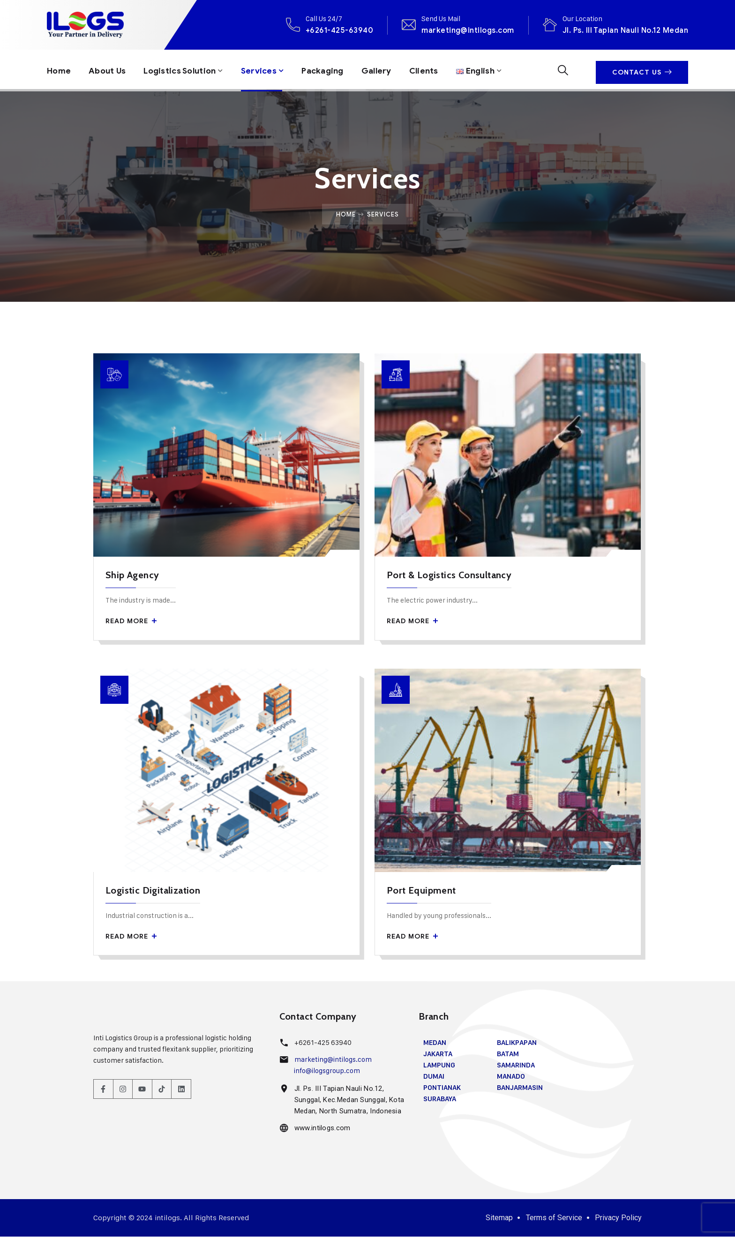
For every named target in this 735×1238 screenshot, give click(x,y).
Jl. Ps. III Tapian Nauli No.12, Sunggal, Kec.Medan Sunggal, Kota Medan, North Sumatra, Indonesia (348, 1101)
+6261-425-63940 (339, 30)
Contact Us (642, 69)
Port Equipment (421, 891)
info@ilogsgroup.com (327, 1072)
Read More (131, 622)
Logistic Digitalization (152, 891)
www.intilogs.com (321, 1130)
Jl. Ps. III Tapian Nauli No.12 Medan (625, 30)
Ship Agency (132, 576)
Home (59, 69)
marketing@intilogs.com (467, 30)
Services (266, 69)
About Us (109, 69)
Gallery (388, 69)
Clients (436, 69)
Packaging (332, 69)
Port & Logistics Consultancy (449, 576)
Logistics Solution (184, 69)
